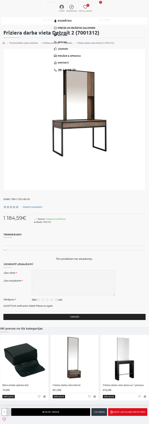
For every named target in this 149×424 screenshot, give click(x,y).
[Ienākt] (52, 2)
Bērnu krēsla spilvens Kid (15, 385)
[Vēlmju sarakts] (90, 2)
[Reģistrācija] (67, 2)
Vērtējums (8, 299)
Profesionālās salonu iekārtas (23, 43)
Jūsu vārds (9, 272)
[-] (8, 414)
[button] (50, 412)
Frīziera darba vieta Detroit (67, 385)
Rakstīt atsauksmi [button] (32, 206)
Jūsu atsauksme (12, 280)
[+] (8, 410)
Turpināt (74, 317)
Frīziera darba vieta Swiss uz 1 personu (123, 385)
